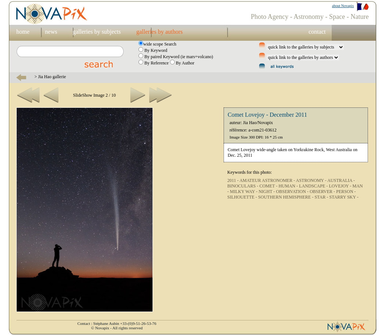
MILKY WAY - (244, 191)
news (51, 32)
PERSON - (346, 191)
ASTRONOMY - (311, 180)
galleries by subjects (97, 32)
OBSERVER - (322, 191)
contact (316, 32)
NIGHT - (267, 191)
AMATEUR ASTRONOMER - (268, 180)
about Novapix (343, 6)
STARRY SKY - (343, 197)
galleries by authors (159, 32)
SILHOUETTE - (242, 197)
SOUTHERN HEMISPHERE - (286, 197)
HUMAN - (288, 186)
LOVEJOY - (340, 186)
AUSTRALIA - (341, 180)
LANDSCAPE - (314, 186)
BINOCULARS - (243, 186)
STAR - (322, 197)
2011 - (233, 180)
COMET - (269, 186)
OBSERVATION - (293, 191)
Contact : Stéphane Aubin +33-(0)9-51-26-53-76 (116, 323)
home (23, 32)
